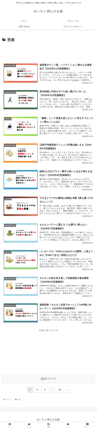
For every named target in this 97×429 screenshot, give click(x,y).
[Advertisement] (48, 51)
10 (59, 391)
